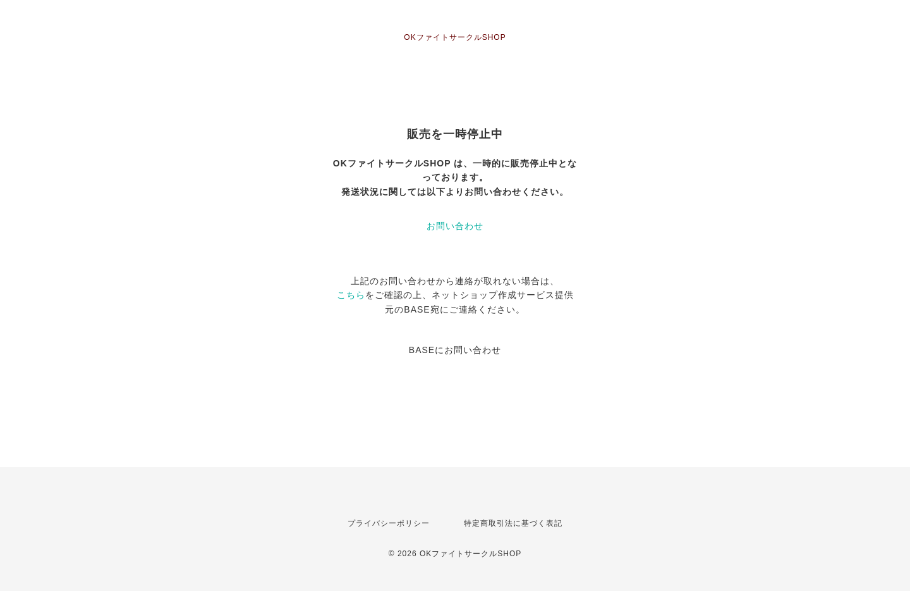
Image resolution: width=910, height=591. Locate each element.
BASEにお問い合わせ (455, 350)
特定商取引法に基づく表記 (513, 523)
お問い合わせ (455, 226)
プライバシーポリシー (389, 523)
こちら (351, 295)
